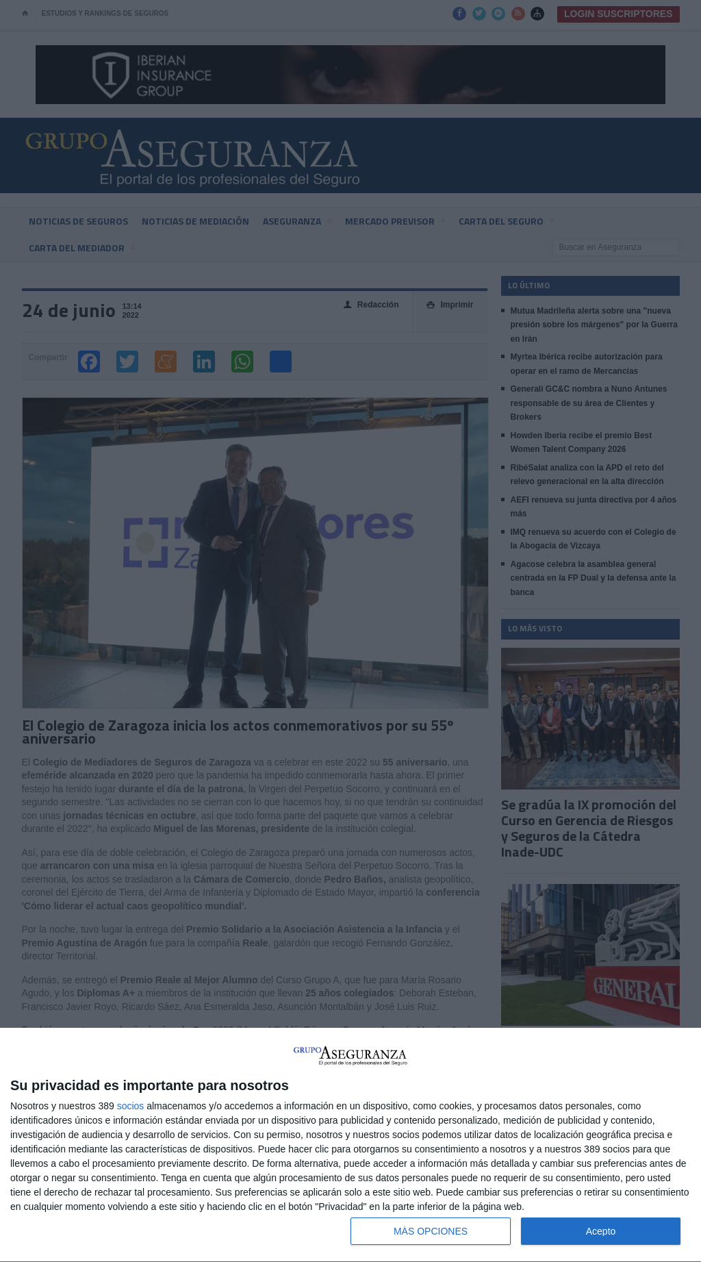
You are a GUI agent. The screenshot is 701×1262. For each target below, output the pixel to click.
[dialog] (350, 1145)
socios (130, 1106)
